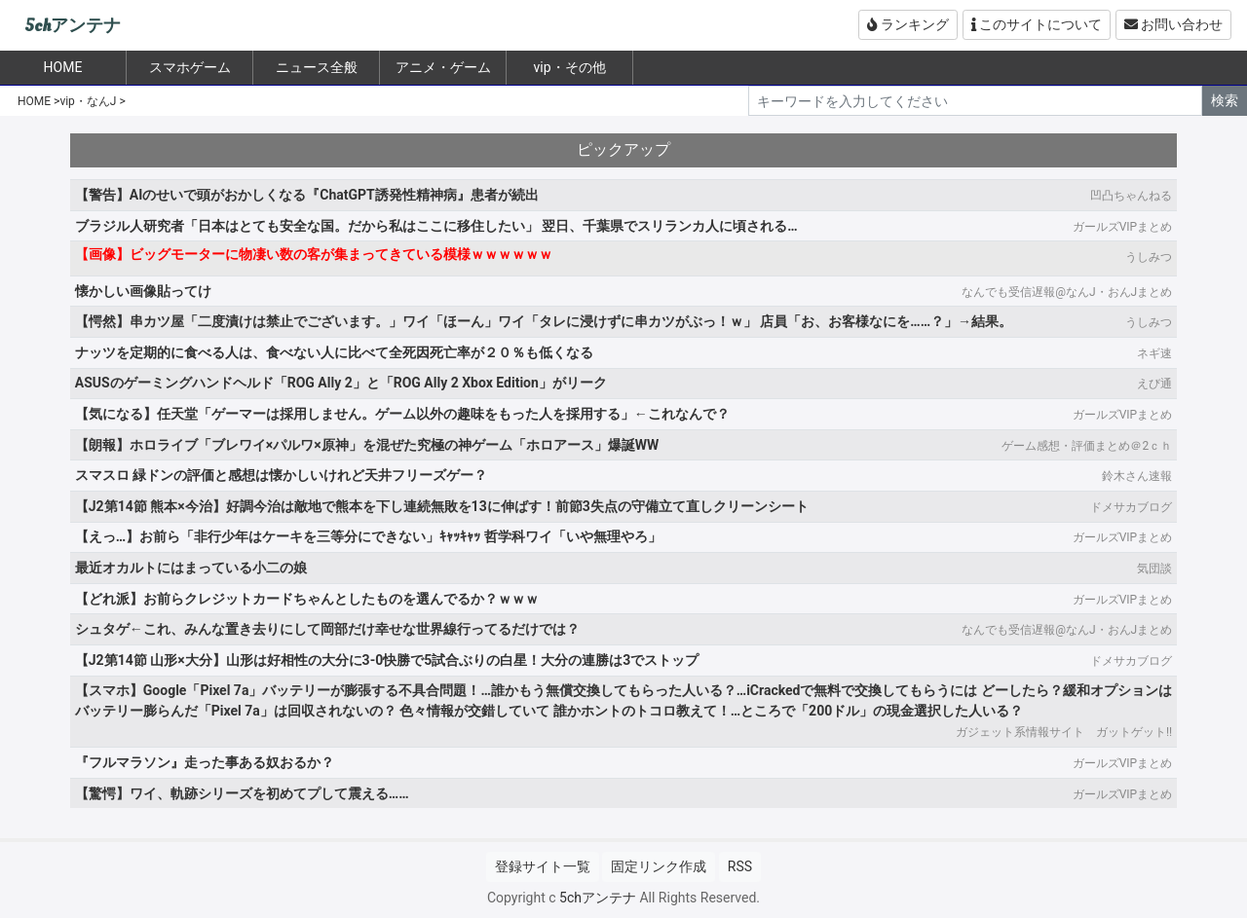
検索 (1224, 100)
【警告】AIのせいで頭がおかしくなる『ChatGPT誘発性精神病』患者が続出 (307, 194)
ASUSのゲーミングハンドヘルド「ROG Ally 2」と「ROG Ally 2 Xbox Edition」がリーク (341, 382)
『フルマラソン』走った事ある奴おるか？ (204, 762)
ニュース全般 (317, 67)
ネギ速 (1154, 353)
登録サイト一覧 (542, 866)
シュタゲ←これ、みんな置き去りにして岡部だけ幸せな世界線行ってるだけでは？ (327, 629)
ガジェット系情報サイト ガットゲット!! (1064, 732)
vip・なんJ (87, 101)
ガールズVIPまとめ (1122, 227)
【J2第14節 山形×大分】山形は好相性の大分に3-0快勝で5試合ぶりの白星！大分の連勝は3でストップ (387, 660)
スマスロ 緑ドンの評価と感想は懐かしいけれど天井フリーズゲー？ (281, 475)
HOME (34, 101)
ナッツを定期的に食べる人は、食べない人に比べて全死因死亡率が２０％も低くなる (334, 352)
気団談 (1154, 568)
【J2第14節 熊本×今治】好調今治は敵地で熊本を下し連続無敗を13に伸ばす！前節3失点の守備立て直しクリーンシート (442, 506)
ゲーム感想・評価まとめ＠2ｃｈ (1086, 446)
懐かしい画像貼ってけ (143, 291)
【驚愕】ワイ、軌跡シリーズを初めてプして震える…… (242, 793)
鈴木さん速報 (1137, 476)
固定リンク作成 (658, 866)
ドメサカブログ (1131, 507)
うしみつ (1148, 257)
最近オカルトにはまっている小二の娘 (191, 567)
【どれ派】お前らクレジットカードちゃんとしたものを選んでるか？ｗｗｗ (307, 598)
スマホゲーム (190, 67)
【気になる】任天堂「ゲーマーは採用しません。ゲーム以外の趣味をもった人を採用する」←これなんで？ (402, 414)
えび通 (1154, 383)
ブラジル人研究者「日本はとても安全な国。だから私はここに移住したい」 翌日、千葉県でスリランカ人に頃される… (436, 226)
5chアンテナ (72, 26)
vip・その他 (569, 67)
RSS (740, 866)
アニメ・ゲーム (443, 67)
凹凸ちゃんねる (1131, 195)
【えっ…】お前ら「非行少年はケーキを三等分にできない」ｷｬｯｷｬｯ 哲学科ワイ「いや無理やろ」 (368, 536)
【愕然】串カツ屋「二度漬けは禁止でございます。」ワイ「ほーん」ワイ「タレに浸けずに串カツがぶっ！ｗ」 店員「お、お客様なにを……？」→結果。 (543, 321)
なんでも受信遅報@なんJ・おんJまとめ (1067, 292)
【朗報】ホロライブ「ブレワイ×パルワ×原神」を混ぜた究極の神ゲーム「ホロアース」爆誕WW (367, 445)
